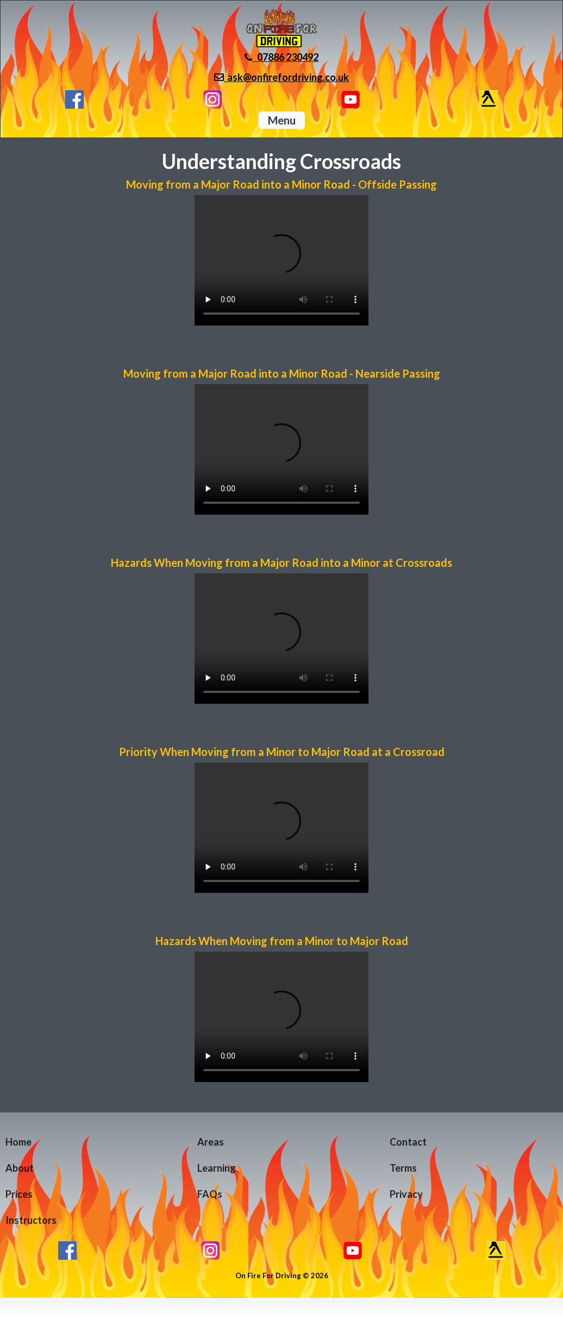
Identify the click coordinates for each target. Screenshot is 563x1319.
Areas (210, 1142)
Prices (19, 1194)
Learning (216, 1168)
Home (18, 1142)
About (19, 1168)
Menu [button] (282, 120)
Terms (403, 1168)
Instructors (31, 1220)
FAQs (209, 1194)
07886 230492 (281, 57)
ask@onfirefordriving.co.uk (281, 77)
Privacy (406, 1194)
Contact (408, 1142)
